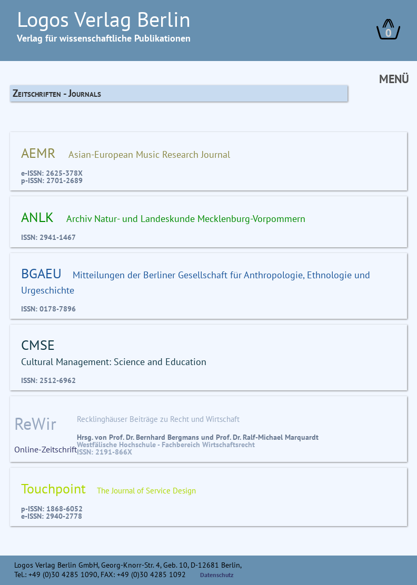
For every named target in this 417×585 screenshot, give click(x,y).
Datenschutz (217, 575)
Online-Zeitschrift (45, 433)
